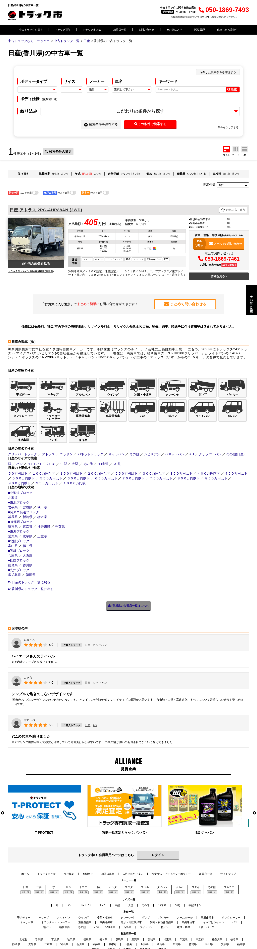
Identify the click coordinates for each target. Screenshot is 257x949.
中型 (63, 436)
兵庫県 (13, 528)
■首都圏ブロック (20, 494)
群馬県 (13, 489)
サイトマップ (228, 846)
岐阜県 (27, 509)
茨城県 (151, 912)
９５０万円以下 (47, 456)
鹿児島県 (14, 547)
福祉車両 (64, 899)
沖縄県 (162, 921)
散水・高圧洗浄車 (131, 895)
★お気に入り (174, 29)
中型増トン (195, 877)
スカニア (229, 859)
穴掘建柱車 (188, 895)
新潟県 (27, 489)
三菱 (39, 859)
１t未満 (103, 436)
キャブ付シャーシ (213, 895)
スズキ (196, 859)
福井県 (27, 518)
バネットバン (174, 427)
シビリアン (152, 427)
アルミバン (63, 890)
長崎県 (111, 921)
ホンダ (113, 859)
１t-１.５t (34, 436)
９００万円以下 (19, 456)
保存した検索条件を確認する (218, 72)
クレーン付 (127, 890)
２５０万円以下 (126, 446)
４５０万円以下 (236, 446)
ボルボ (180, 859)
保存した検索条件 (227, 29)
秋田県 (42, 480)
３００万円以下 (153, 446)
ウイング (83, 890)
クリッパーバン (210, 427)
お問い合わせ (146, 29)
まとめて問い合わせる (185, 303)
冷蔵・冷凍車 (105, 890)
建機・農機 (183, 899)
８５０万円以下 (216, 451)
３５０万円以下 (181, 446)
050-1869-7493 (224, 9)
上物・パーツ (206, 899)
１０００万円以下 (76, 456)
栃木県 (42, 489)
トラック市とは (92, 29)
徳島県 (13, 538)
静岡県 (16, 916)
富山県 (13, 518)
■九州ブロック (18, 542)
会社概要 (69, 846)
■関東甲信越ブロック (23, 484)
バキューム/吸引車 (105, 899)
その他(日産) (235, 427)
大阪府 (27, 528)
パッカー (163, 890)
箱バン (47, 899)
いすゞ (54, 859)
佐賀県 (95, 921)
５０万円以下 (17, 446)
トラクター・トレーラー (55, 895)
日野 (25, 859)
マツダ (129, 859)
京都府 (112, 916)
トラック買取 (62, 29)
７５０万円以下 (161, 451)
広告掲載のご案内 (132, 846)
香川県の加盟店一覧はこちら (128, 578)
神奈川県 (43, 499)
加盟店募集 (107, 846)
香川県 (27, 538)
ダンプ (146, 890)
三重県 (42, 509)
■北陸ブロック (18, 513)
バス (234, 895)
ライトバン (146, 899)
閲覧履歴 (199, 29)
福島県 (87, 912)
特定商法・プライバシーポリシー (171, 846)
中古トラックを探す (31, 29)
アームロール (185, 890)
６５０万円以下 (106, 451)
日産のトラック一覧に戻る (29, 555)
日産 (87, 617)
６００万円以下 (78, 451)
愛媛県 (225, 916)
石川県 (80, 916)
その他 (134, 427)
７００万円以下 (133, 451)
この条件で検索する (150, 124)
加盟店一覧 (119, 29)
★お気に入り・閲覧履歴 (251, 300)
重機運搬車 (84, 895)
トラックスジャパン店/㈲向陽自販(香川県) (31, 271)
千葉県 (60, 499)
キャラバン (116, 427)
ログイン (158, 827)
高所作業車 (207, 890)
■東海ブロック (18, 504)
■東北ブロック (18, 475)
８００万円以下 (188, 451)
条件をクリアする (228, 127)
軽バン (165, 899)
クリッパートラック (22, 427)
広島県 (177, 916)
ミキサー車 (26, 895)
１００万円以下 (43, 446)
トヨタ (83, 859)
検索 (232, 89)
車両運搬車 (106, 895)
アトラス (48, 427)
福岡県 (31, 547)
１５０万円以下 (71, 446)
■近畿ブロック (18, 523)
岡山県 (161, 916)
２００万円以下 (98, 446)
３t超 (117, 436)
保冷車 (128, 899)
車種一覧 (25, 865)
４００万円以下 (208, 446)
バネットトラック (90, 427)
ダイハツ (162, 859)
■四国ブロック (18, 533)
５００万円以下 (23, 451)
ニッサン (66, 427)
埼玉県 (13, 499)
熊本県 (127, 921)
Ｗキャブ (43, 890)
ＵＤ (68, 859)
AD (191, 427)
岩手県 (13, 480)
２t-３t (50, 436)
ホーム (25, 846)
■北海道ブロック (20, 465)
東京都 (27, 499)
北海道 (13, 470)
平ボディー (23, 890)
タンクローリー (231, 890)
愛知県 (13, 509)
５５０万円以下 (51, 451)
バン (19, 436)
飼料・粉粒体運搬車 (161, 895)
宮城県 (27, 480)
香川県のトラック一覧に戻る (30, 561)
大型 (75, 436)
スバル (145, 859)
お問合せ (88, 846)
